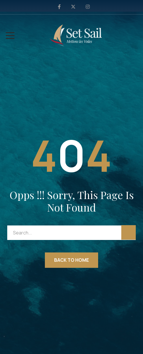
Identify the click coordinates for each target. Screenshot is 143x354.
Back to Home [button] (71, 260)
